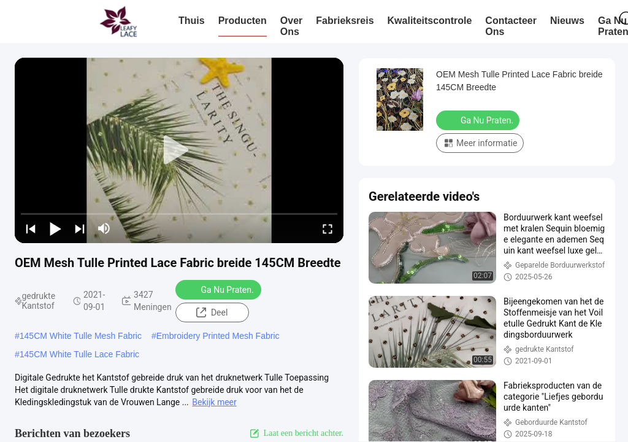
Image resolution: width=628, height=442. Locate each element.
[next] (79, 228)
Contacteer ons (511, 26)
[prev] (30, 228)
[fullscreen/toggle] (327, 228)
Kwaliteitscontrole (430, 20)
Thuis (191, 20)
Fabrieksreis (344, 20)
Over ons (291, 26)
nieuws (567, 20)
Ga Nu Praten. (219, 289)
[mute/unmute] (104, 228)
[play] (179, 150)
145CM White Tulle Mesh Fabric (81, 336)
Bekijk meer (214, 402)
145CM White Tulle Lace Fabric (79, 354)
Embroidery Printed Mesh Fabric (218, 336)
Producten (242, 20)
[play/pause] (55, 228)
